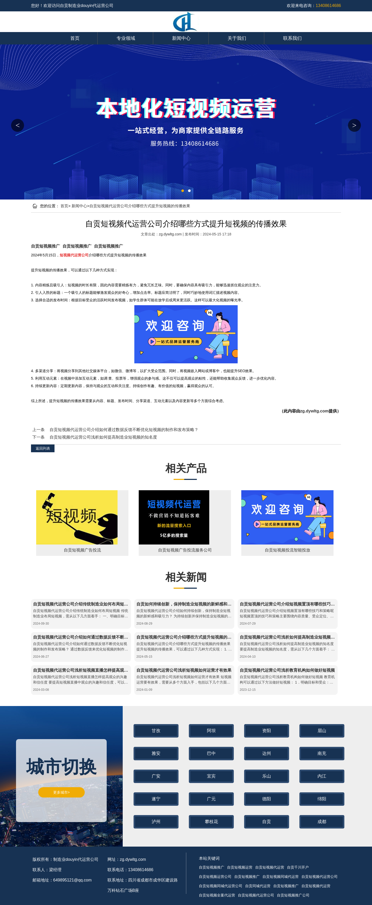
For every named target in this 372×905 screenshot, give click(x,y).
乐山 (266, 776)
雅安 (156, 753)
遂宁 (156, 798)
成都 (321, 821)
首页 (75, 38)
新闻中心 (181, 38)
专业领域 (126, 38)
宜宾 (211, 776)
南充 (321, 753)
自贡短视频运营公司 (215, 877)
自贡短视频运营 (239, 867)
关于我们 (237, 38)
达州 (266, 753)
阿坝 (211, 730)
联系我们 (292, 38)
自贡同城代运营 (257, 886)
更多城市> (61, 792)
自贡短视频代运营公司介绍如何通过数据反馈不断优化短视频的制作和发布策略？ (124, 429)
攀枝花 (211, 821)
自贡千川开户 (298, 867)
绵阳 (321, 798)
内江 (321, 776)
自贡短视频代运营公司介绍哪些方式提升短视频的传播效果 (139, 206)
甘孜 (156, 730)
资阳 (266, 730)
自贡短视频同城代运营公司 (220, 886)
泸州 (156, 821)
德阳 (266, 798)
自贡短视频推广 (45, 246)
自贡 (266, 821)
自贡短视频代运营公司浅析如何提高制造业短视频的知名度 (103, 437)
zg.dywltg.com (171, 234)
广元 (211, 798)
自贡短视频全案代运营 (217, 895)
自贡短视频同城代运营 (280, 877)
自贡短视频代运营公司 (319, 877)
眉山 (321, 730)
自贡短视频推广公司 (293, 895)
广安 (156, 776)
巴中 (211, 753)
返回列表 (43, 448)
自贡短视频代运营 (269, 867)
